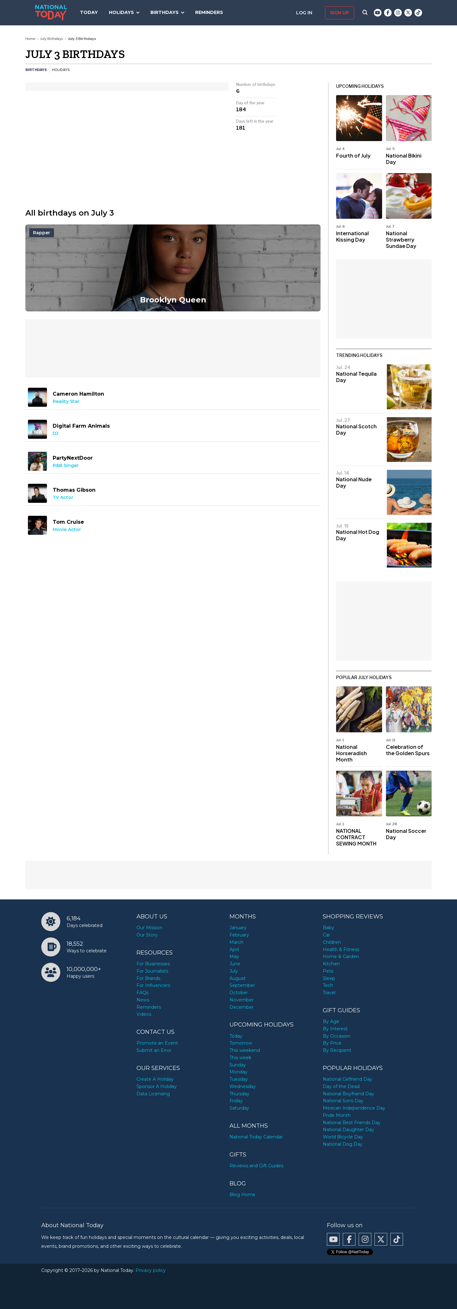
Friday (236, 1101)
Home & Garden (341, 956)
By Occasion (336, 1036)
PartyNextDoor (73, 458)
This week (240, 1057)
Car (326, 935)
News (142, 1000)
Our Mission (149, 927)
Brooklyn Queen (173, 299)
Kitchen (331, 964)
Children (332, 942)
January (238, 927)
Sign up (339, 13)
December (241, 1007)
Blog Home (242, 1194)
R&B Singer (66, 465)
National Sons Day (343, 1101)
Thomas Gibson (74, 490)
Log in (305, 13)
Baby (328, 927)
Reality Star (66, 401)
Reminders (209, 12)
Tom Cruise (68, 522)
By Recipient (337, 1050)
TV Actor (63, 497)
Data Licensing (153, 1094)
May (234, 956)
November (241, 1000)
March (236, 942)
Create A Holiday (155, 1079)
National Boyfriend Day (348, 1094)
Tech (328, 985)
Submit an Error (153, 1050)
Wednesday (242, 1086)
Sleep (329, 978)
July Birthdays (51, 38)
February (239, 935)
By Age (331, 1021)
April (234, 949)
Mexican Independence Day (354, 1108)
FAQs (142, 992)
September (242, 985)
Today (89, 12)
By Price (332, 1043)
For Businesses (153, 964)
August (237, 978)
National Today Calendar (256, 1137)
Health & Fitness (341, 949)
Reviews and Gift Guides (256, 1166)
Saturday (239, 1108)
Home (30, 38)
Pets (328, 971)
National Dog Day (342, 1144)
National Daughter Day (348, 1129)
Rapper (41, 233)
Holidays (121, 12)
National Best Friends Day (352, 1122)
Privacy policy (151, 1270)
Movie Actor (67, 529)
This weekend (244, 1050)
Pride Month (337, 1115)
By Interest (335, 1029)
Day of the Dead (341, 1086)
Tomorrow (240, 1043)
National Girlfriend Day (347, 1079)
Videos (143, 1014)
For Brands (148, 978)
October (238, 992)
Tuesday (238, 1079)
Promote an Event (157, 1043)
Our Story (147, 935)
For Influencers (153, 985)
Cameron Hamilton (78, 394)
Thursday (239, 1094)
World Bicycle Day (343, 1137)
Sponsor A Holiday (156, 1086)
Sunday (237, 1065)
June (234, 964)
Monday (238, 1072)
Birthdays (164, 12)
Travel (329, 992)
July (233, 971)
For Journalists (152, 971)
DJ (55, 433)
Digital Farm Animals (81, 426)
